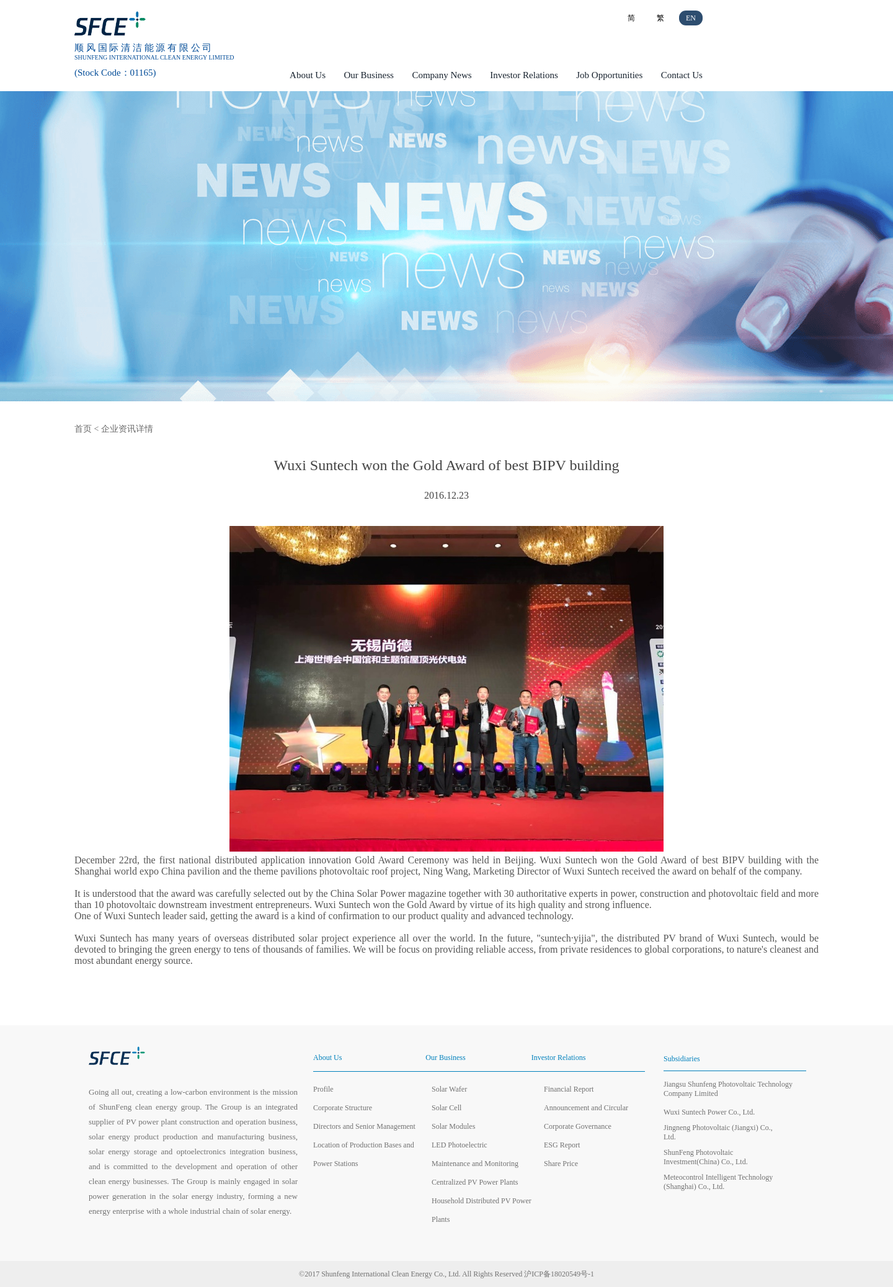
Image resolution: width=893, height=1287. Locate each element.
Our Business (369, 75)
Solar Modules (453, 1126)
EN (691, 18)
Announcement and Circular (586, 1107)
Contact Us (682, 75)
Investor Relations (524, 75)
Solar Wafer (449, 1089)
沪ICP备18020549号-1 (559, 1274)
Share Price (561, 1163)
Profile (323, 1089)
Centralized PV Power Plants (475, 1182)
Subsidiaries (682, 1058)
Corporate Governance (577, 1126)
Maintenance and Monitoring (475, 1163)
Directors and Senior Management (364, 1126)
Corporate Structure (342, 1107)
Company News (441, 75)
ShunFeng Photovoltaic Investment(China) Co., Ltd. (706, 1157)
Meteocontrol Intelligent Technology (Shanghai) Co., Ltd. (718, 1182)
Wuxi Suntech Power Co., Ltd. (709, 1112)
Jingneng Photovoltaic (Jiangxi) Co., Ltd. (718, 1132)
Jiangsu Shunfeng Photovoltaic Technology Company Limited (728, 1089)
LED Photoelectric (459, 1145)
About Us (308, 75)
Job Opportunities (609, 75)
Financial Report (568, 1089)
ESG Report (562, 1145)
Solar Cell (446, 1107)
